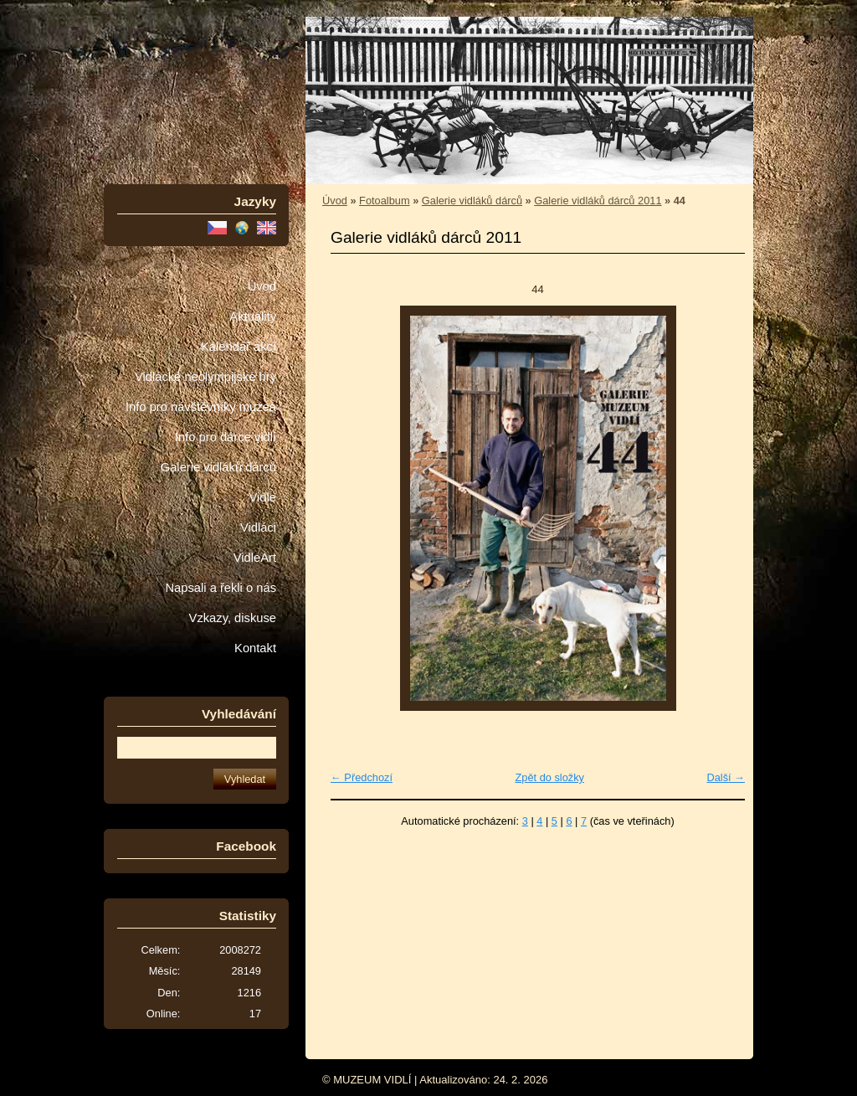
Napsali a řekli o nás (220, 587)
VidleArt (254, 557)
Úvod (262, 286)
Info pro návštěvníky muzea (201, 407)
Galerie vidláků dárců (218, 467)
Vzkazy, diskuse (232, 618)
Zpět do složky (549, 777)
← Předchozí (362, 777)
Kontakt (255, 648)
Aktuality (252, 316)
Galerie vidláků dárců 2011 (597, 200)
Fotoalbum (384, 200)
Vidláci (258, 527)
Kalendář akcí (238, 346)
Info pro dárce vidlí (225, 437)
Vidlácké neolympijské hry (205, 376)
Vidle (262, 497)
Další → (725, 777)
